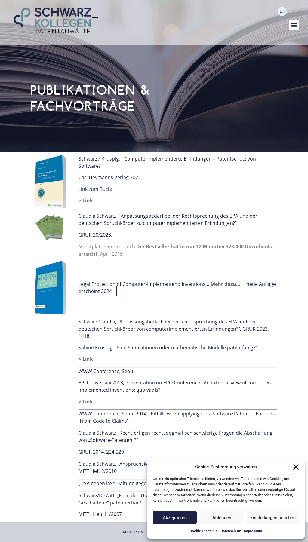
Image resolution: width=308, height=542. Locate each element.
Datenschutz (230, 531)
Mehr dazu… (225, 284)
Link (87, 359)
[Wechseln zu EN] (282, 11)
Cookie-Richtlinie (203, 531)
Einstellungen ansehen (273, 517)
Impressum (253, 531)
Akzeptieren (175, 517)
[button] (296, 467)
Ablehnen (221, 517)
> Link (86, 200)
